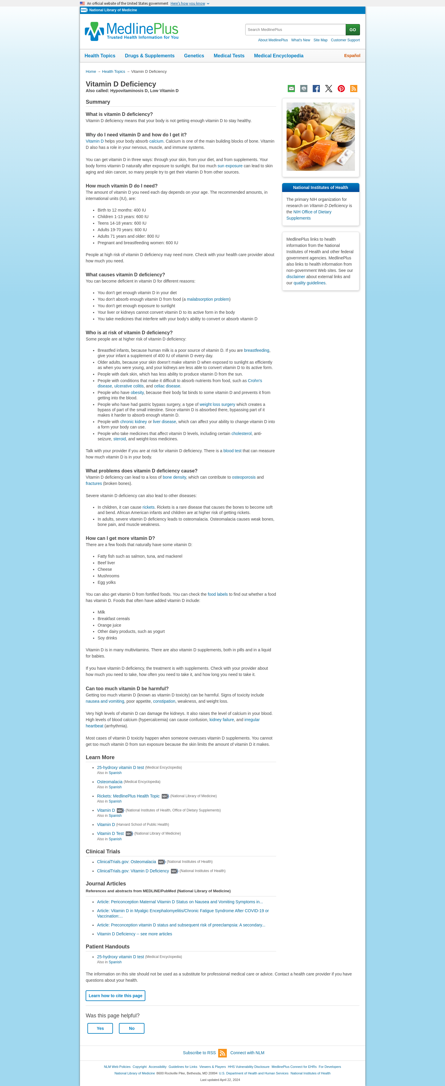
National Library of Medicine (113, 10)
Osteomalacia (109, 781)
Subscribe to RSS (205, 1053)
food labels (218, 594)
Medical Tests (229, 55)
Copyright (140, 1066)
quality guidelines (310, 282)
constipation (164, 701)
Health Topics (100, 55)
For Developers (330, 1066)
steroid (119, 438)
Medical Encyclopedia (279, 55)
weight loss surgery (217, 404)
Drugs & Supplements (149, 55)
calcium (156, 141)
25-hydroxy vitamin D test (120, 767)
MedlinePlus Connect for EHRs (294, 1066)
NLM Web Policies (117, 1066)
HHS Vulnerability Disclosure (249, 1066)
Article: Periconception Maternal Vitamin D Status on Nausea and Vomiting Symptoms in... (180, 901)
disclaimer (296, 276)
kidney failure (222, 719)
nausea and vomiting (105, 701)
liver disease (164, 421)
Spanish (115, 773)
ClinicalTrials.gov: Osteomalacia (126, 862)
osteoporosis (244, 477)
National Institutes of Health (311, 1073)
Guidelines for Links (183, 1066)
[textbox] (296, 29)
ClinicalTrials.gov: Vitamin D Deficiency (133, 871)
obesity (137, 392)
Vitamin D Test (110, 833)
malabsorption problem (208, 299)
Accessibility (157, 1066)
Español (352, 55)
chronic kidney (133, 421)
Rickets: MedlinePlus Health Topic (128, 796)
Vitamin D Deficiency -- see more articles (134, 933)
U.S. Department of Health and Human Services (254, 1073)
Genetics (194, 55)
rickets (148, 507)
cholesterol (242, 433)
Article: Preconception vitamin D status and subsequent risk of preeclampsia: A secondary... (181, 925)
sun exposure (230, 165)
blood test (233, 450)
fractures (94, 483)
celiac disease (167, 386)
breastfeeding (256, 350)
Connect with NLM (247, 1052)
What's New (300, 40)
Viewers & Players (212, 1066)
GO (353, 29)
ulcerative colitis (129, 386)
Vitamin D (94, 141)
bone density (174, 477)
